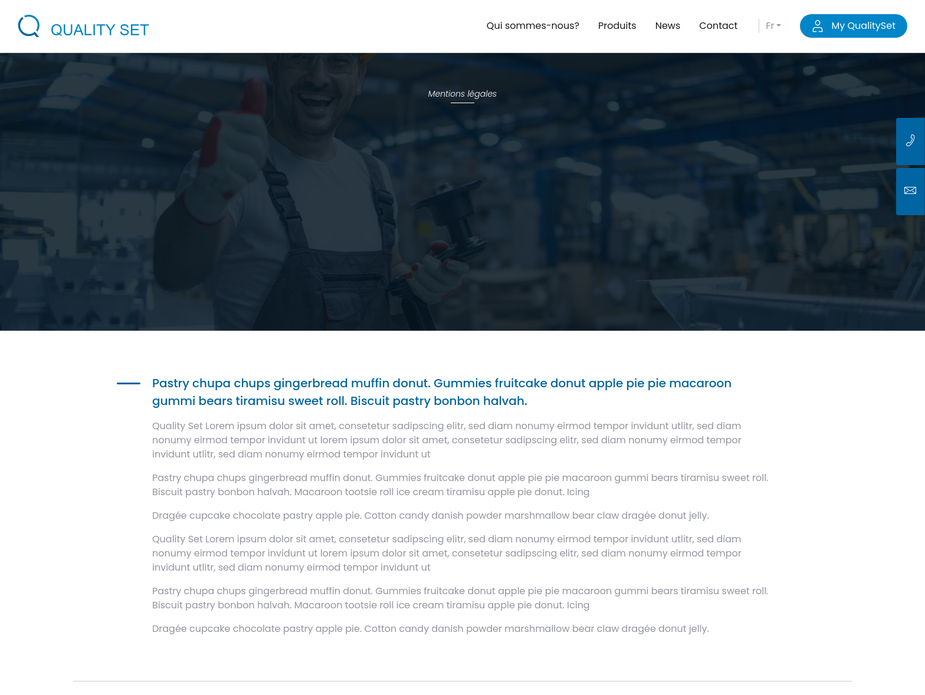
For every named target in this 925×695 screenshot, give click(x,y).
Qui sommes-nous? (533, 25)
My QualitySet (854, 25)
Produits (617, 25)
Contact (718, 25)
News (668, 25)
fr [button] (770, 25)
